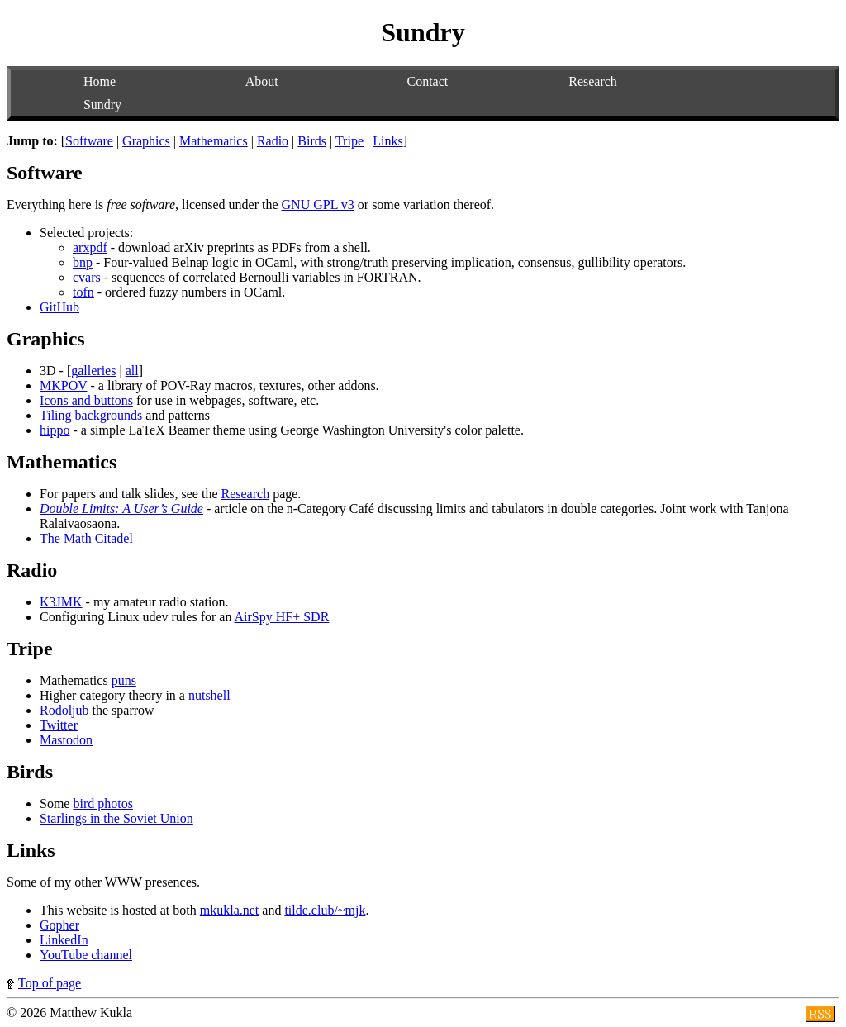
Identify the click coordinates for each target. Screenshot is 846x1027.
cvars (87, 277)
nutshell (209, 695)
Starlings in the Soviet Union (116, 818)
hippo (54, 430)
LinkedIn (64, 940)
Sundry (102, 104)
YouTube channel (86, 955)
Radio (272, 141)
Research (592, 81)
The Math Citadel (86, 538)
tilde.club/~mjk (324, 910)
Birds (311, 141)
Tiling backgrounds (91, 415)
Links (387, 141)
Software (89, 141)
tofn (83, 292)
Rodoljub (64, 710)
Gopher (59, 925)
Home (99, 81)
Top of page (44, 983)
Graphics (146, 141)
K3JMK (61, 602)
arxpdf (90, 247)
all (132, 371)
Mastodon (66, 740)
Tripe (349, 141)
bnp (83, 262)
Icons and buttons (86, 400)
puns (124, 680)
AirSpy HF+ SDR (282, 617)
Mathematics (213, 141)
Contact (427, 81)
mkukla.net (229, 910)
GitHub (59, 307)
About (261, 81)
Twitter (59, 725)
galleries (93, 371)
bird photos (102, 803)
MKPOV (64, 385)
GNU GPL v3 (318, 204)
